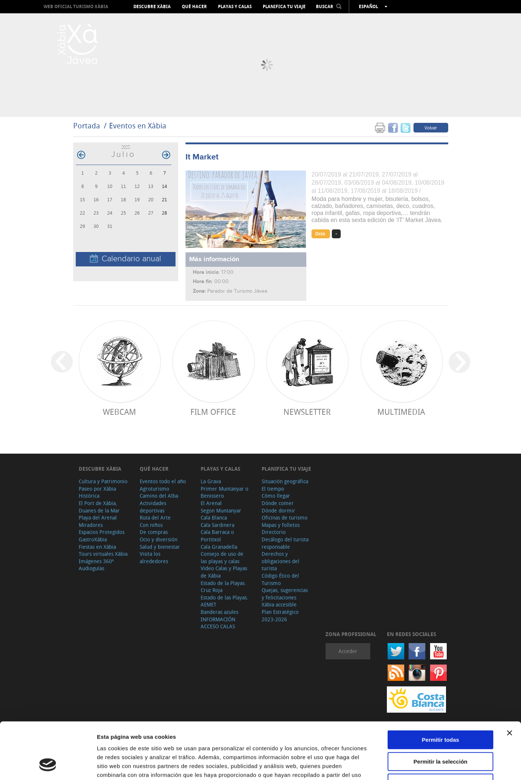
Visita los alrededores (154, 557)
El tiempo (273, 488)
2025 (125, 147)
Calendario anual (125, 258)
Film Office (213, 411)
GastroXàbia (93, 539)
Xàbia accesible (279, 604)
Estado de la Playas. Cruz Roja (223, 586)
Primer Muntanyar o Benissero (224, 492)
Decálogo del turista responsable (285, 543)
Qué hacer (194, 6)
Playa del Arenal (98, 517)
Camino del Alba (159, 495)
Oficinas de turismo (284, 517)
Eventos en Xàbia (137, 126)
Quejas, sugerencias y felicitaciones (285, 593)
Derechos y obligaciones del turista (280, 561)
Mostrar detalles (400, 765)
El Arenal (211, 503)
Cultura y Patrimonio (103, 481)
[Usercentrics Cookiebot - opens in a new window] (48, 765)
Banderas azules (219, 611)
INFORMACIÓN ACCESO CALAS (218, 623)
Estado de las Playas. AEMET (224, 601)
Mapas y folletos (281, 524)
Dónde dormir (278, 510)
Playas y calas (235, 6)
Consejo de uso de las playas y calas (222, 557)
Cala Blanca (214, 517)
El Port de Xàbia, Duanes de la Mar (99, 507)
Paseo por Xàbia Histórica (97, 492)
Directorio (274, 531)
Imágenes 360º (96, 561)
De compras (154, 531)
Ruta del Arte (155, 517)
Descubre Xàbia (152, 6)
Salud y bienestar (160, 546)
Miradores (91, 524)
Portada (86, 126)
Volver (431, 128)
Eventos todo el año (163, 481)
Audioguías (91, 568)
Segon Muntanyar (221, 510)
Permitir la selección (440, 711)
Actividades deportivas (153, 507)
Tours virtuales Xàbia (103, 553)
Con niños (151, 524)
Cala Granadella (219, 546)
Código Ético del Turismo (280, 579)
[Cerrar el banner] (509, 682)
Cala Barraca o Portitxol (217, 535)
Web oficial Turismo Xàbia (76, 6)
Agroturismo (154, 488)
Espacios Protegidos (102, 531)
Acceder (347, 651)
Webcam (119, 411)
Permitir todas (440, 689)
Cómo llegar (276, 495)
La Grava (211, 481)
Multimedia (401, 411)
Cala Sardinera (217, 524)
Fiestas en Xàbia (97, 546)
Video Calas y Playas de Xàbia (224, 572)
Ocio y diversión (158, 539)
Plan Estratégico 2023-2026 (280, 615)
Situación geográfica (285, 481)
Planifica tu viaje (284, 6)
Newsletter (307, 411)
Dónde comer (278, 503)
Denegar (440, 733)
